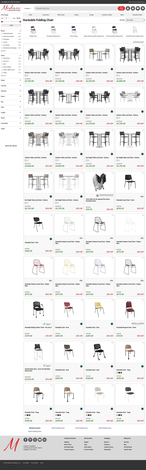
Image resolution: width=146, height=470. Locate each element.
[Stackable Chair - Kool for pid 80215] (99, 360)
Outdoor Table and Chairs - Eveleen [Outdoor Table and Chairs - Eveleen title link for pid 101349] (97, 115)
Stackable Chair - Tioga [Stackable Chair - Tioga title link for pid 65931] (93, 412)
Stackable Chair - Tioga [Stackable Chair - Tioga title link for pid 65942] (123, 412)
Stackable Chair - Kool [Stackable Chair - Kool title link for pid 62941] (31, 242)
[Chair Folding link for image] (74, 30)
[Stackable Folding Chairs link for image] (53, 30)
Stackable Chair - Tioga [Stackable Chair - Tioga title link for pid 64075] (62, 412)
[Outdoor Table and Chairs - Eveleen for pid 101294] (69, 103)
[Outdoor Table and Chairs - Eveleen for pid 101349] (99, 103)
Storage (91, 15)
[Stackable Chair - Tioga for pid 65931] (99, 403)
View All (14, 146)
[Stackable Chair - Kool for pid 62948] (99, 318)
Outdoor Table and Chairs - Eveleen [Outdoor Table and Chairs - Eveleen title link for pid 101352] (127, 73)
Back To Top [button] (8, 146)
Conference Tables (107, 15)
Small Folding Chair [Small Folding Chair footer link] (81, 428)
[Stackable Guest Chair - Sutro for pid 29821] (130, 191)
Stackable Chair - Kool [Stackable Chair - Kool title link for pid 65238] (62, 370)
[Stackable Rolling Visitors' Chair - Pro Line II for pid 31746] (38, 318)
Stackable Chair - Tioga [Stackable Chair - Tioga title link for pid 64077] (123, 370)
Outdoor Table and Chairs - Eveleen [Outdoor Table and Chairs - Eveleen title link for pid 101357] (35, 157)
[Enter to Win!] (133, 10)
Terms (41, 463)
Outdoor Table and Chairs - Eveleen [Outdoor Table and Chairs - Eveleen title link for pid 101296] (97, 73)
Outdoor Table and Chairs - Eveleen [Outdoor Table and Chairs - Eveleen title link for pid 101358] (66, 157)
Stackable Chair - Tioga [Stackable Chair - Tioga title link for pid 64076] (32, 412)
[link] (143, 8)
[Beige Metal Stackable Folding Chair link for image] (94, 30)
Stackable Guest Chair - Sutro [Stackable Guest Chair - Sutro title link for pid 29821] (125, 200)
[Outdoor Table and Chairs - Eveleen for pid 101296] (99, 61)
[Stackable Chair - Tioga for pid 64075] (69, 403)
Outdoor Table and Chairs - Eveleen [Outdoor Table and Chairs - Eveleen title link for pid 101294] (66, 115)
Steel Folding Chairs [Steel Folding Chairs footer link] (105, 428)
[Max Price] (18, 18)
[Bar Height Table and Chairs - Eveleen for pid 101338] (69, 190)
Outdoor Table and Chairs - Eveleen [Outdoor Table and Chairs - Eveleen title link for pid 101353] (35, 115)
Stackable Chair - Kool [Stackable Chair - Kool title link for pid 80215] (92, 370)
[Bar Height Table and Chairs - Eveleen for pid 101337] (38, 190)
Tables (122, 15)
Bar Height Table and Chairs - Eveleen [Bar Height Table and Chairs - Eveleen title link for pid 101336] (127, 157)
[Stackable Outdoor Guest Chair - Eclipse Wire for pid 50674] (99, 233)
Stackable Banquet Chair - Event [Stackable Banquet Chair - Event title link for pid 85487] (126, 327)
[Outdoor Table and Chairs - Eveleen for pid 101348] (69, 61)
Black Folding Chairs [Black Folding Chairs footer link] (58, 428)
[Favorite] (51, 45)
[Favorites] (138, 10)
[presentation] (11, 31)
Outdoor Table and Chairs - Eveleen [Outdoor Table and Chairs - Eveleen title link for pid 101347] (35, 73)
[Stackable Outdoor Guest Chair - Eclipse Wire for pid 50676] (130, 233)
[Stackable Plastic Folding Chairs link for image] (135, 30)
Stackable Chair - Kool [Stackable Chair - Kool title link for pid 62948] (92, 327)
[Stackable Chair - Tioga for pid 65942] (130, 403)
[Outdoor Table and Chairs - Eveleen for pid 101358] (69, 147)
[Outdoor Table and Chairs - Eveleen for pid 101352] (130, 62)
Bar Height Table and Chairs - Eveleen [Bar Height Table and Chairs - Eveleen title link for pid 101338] (66, 200)
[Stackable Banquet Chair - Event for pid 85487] (130, 318)
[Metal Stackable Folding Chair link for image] (114, 30)
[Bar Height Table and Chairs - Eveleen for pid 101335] (99, 148)
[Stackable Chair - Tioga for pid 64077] (130, 360)
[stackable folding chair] (77, 8)
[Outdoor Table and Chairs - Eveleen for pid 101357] (38, 147)
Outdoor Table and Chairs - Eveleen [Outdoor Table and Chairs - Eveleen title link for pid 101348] (66, 73)
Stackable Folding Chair (38, 20)
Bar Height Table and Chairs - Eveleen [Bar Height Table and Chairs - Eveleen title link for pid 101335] (97, 157)
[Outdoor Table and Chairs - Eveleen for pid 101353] (38, 105)
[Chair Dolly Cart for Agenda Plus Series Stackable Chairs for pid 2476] (99, 191)
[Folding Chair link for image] (33, 30)
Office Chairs (61, 15)
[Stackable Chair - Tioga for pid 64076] (38, 403)
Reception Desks (137, 15)
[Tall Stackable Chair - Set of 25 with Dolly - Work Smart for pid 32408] (38, 360)
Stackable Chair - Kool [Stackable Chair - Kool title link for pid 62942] (62, 327)
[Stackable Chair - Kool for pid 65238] (69, 360)
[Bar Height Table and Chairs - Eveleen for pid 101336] (130, 148)
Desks (30, 15)
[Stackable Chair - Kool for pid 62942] (69, 318)
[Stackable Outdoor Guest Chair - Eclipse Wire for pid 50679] (99, 276)
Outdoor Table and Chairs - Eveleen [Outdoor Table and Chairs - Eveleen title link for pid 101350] (127, 115)
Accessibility (26, 463)
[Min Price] (6, 18)
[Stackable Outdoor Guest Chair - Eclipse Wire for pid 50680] (69, 233)
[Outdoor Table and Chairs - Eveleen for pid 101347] (38, 61)
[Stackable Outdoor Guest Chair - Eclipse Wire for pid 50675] (130, 276)
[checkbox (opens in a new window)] (2, 33)
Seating (76, 15)
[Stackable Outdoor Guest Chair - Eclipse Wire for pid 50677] (38, 276)
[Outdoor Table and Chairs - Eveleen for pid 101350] (130, 103)
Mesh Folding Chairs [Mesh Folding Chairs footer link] (34, 431)
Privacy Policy (34, 463)
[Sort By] (135, 20)
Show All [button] (3, 51)
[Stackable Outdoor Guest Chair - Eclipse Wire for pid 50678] (69, 276)
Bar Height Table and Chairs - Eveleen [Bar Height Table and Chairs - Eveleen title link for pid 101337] (36, 200)
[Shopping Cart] (143, 8)
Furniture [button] (27, 9)
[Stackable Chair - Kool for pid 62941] (38, 233)
